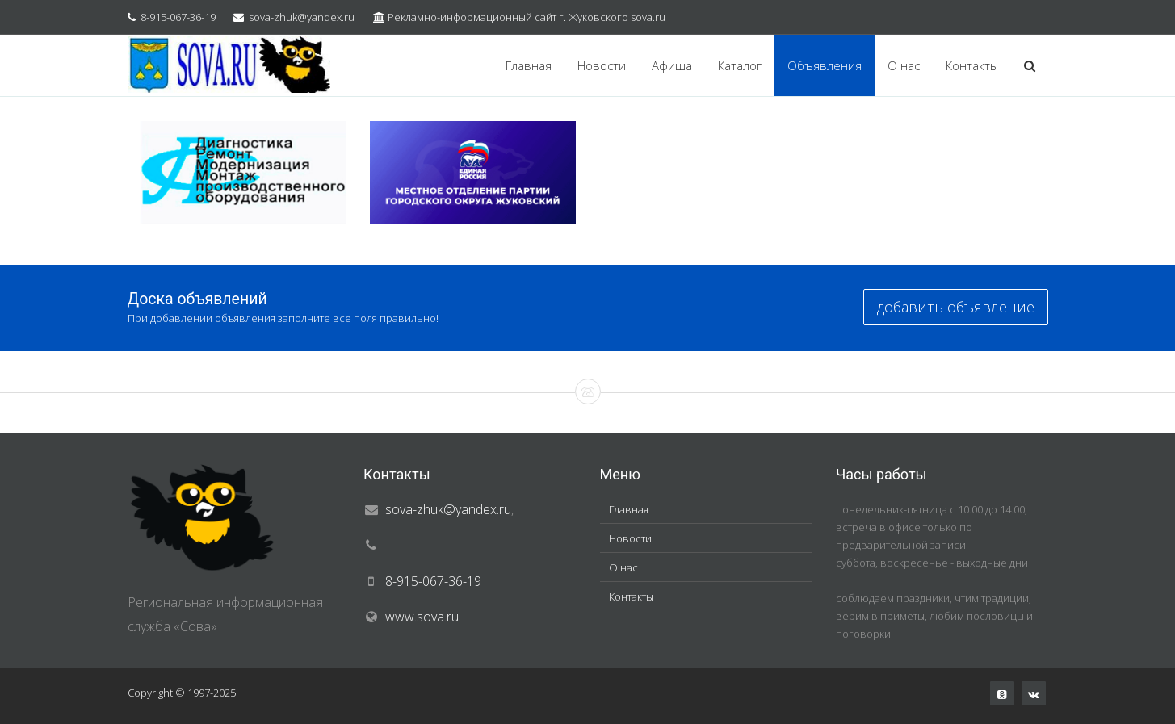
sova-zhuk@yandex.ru (302, 17)
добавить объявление (955, 306)
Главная (529, 65)
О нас (904, 65)
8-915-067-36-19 (178, 17)
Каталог (740, 65)
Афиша (672, 65)
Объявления (824, 65)
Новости (601, 65)
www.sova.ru (422, 617)
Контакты (972, 65)
